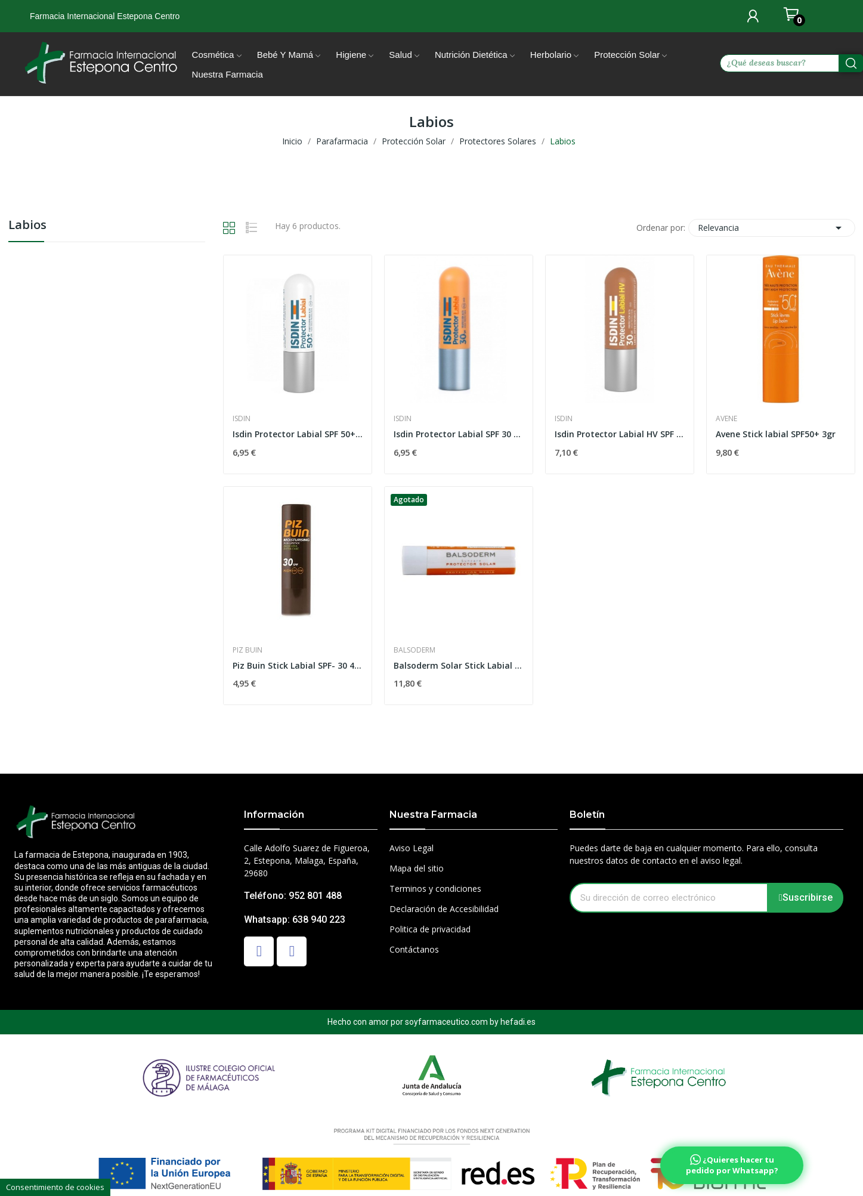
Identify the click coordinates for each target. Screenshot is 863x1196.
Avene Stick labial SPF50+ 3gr (776, 434)
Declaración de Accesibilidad (444, 908)
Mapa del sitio (416, 868)
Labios (27, 226)
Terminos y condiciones (435, 888)
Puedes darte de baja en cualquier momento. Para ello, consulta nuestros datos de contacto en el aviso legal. (694, 854)
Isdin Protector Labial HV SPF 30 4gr (620, 434)
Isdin (241, 418)
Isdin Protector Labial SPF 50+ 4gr (298, 434)
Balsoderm (414, 650)
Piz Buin (247, 650)
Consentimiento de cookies (55, 1187)
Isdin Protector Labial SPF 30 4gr (459, 434)
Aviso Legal (411, 848)
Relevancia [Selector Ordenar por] (772, 228)
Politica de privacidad (430, 929)
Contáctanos (414, 949)
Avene (726, 418)
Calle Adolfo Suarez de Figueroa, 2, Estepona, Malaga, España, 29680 (307, 860)
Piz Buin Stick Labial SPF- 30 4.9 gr (298, 665)
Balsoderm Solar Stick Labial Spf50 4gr (459, 665)
